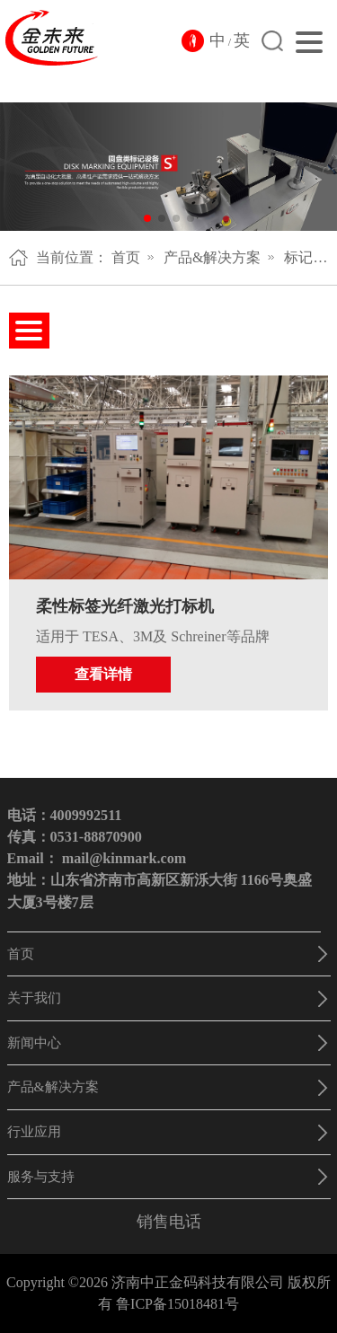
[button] (147, 218)
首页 (125, 257)
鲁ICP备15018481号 (177, 1303)
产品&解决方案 (212, 257)
